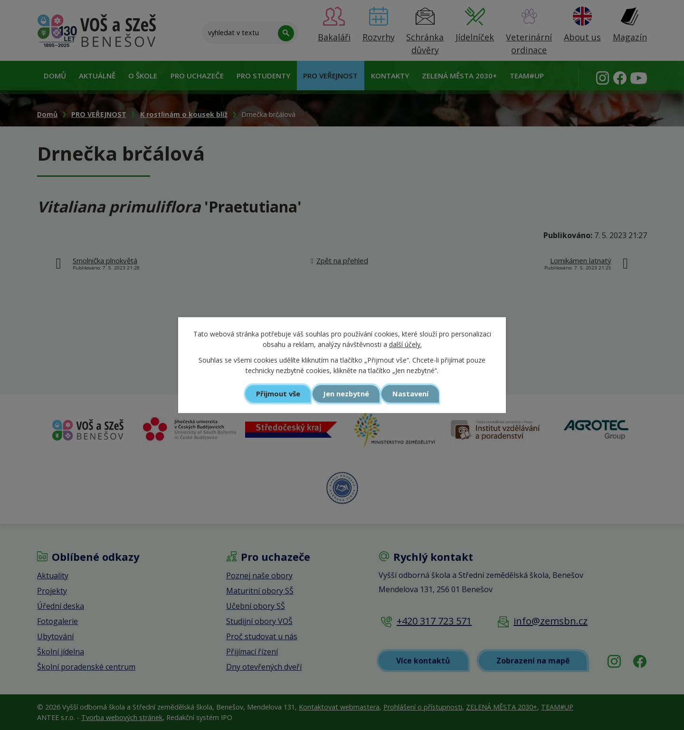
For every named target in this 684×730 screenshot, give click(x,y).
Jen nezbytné (346, 393)
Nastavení (410, 393)
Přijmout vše (278, 393)
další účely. (405, 344)
